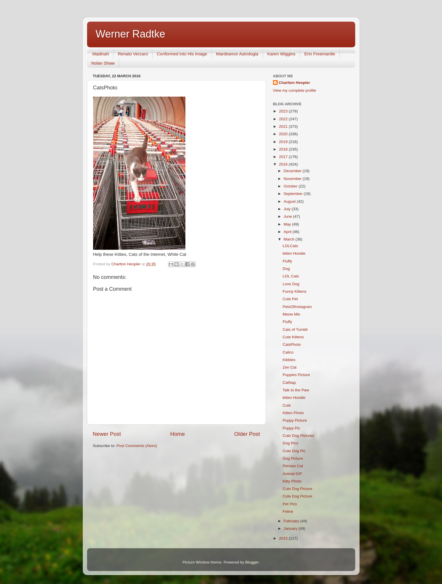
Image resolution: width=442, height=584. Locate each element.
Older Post (247, 434)
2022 (284, 119)
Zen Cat (289, 367)
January (291, 528)
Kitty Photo (292, 481)
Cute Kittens (293, 337)
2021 (284, 126)
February (292, 521)
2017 (284, 157)
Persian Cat (293, 466)
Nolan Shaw (103, 63)
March (290, 239)
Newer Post (107, 434)
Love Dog (291, 284)
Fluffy (287, 261)
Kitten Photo (293, 413)
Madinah (100, 53)
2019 (284, 142)
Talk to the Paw (296, 390)
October (291, 186)
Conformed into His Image (182, 53)
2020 (284, 134)
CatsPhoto (292, 344)
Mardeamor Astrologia (237, 53)
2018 (284, 149)
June (288, 216)
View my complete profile (294, 90)
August (290, 201)
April (288, 232)
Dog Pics (290, 443)
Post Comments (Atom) (136, 446)
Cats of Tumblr (295, 329)
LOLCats (290, 246)
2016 (284, 164)
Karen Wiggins (281, 53)
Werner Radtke (130, 34)
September (294, 193)
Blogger (252, 562)
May (288, 224)
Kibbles (289, 360)
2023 (284, 111)
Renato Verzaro (133, 53)
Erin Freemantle (319, 53)
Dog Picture (293, 458)
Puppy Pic (291, 428)
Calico (288, 352)
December (293, 171)
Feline (288, 511)
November (293, 178)
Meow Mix (291, 314)
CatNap (289, 382)
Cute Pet (290, 299)
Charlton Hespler (294, 82)
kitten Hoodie (294, 253)
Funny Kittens (294, 291)
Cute (287, 405)
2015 (284, 538)
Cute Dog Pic (294, 451)
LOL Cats (291, 276)
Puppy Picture (295, 420)
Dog (286, 268)
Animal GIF (292, 474)
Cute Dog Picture (297, 489)
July (288, 209)
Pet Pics (290, 504)
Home (177, 434)
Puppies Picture (296, 375)
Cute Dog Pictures (298, 435)
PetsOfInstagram (297, 307)
